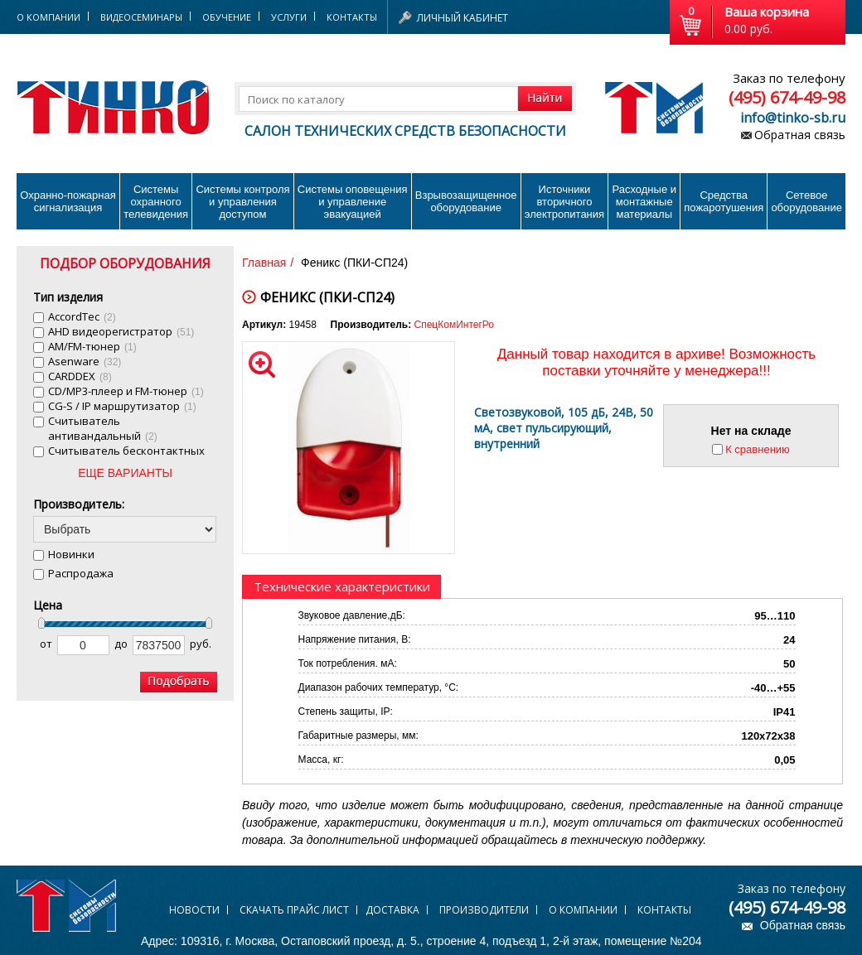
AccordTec (82, 316)
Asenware (84, 361)
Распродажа (81, 573)
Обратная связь (799, 134)
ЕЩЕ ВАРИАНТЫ (125, 473)
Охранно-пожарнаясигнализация (68, 201)
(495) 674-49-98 (787, 97)
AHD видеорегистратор (121, 331)
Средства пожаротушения (723, 201)
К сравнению (757, 449)
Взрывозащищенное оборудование (466, 201)
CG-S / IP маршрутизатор (122, 405)
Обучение (226, 17)
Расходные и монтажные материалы (644, 201)
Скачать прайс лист (294, 910)
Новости (194, 910)
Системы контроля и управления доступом (242, 201)
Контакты (352, 17)
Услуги (289, 17)
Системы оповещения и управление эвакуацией (353, 201)
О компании (583, 910)
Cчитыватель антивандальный (102, 428)
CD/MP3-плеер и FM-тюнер (126, 390)
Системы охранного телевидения (155, 201)
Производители (484, 910)
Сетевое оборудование (806, 201)
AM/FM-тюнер (92, 346)
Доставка (392, 910)
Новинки (71, 554)
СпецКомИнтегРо (454, 324)
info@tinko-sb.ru (792, 118)
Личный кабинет (462, 18)
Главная (264, 262)
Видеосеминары (141, 17)
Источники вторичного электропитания (564, 201)
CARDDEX (80, 376)
